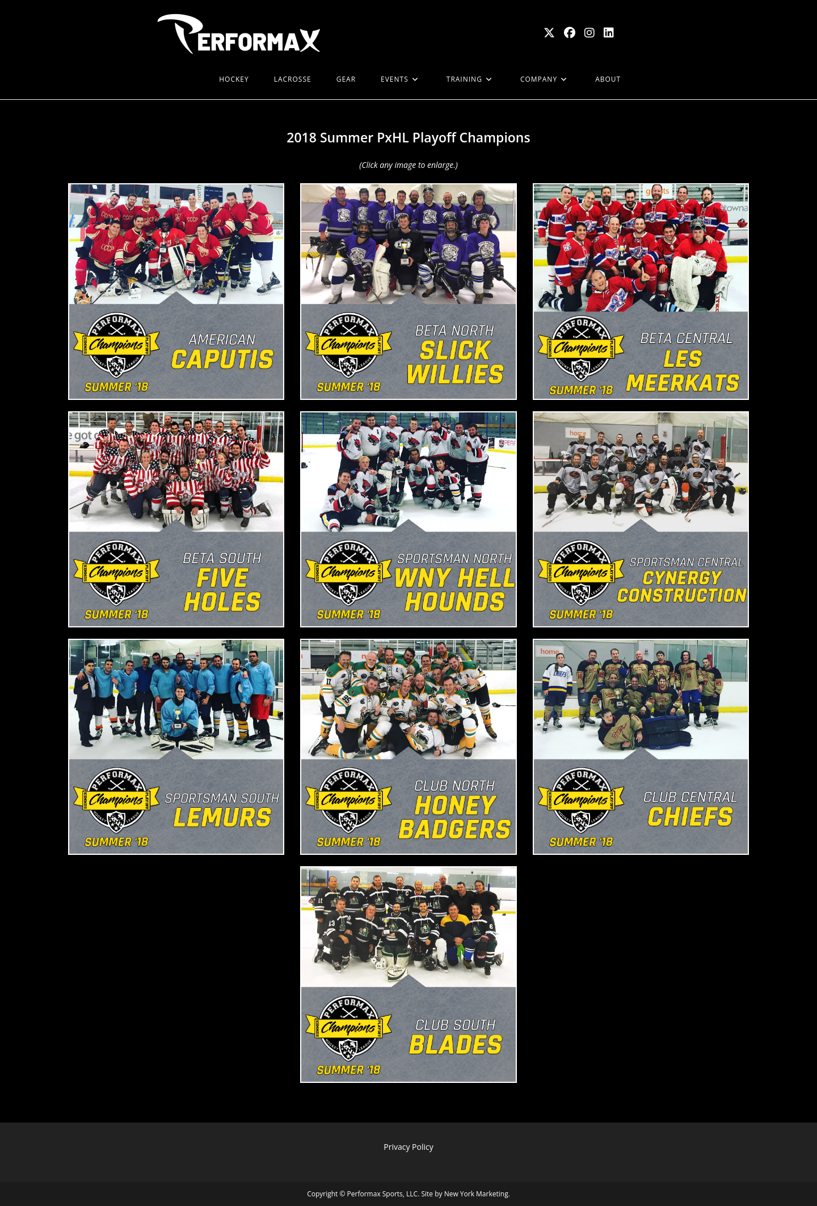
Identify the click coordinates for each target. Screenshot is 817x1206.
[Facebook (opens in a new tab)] (569, 33)
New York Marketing (476, 1194)
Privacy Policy (408, 1146)
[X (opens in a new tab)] (549, 33)
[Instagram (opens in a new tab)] (589, 33)
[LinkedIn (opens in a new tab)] (608, 33)
